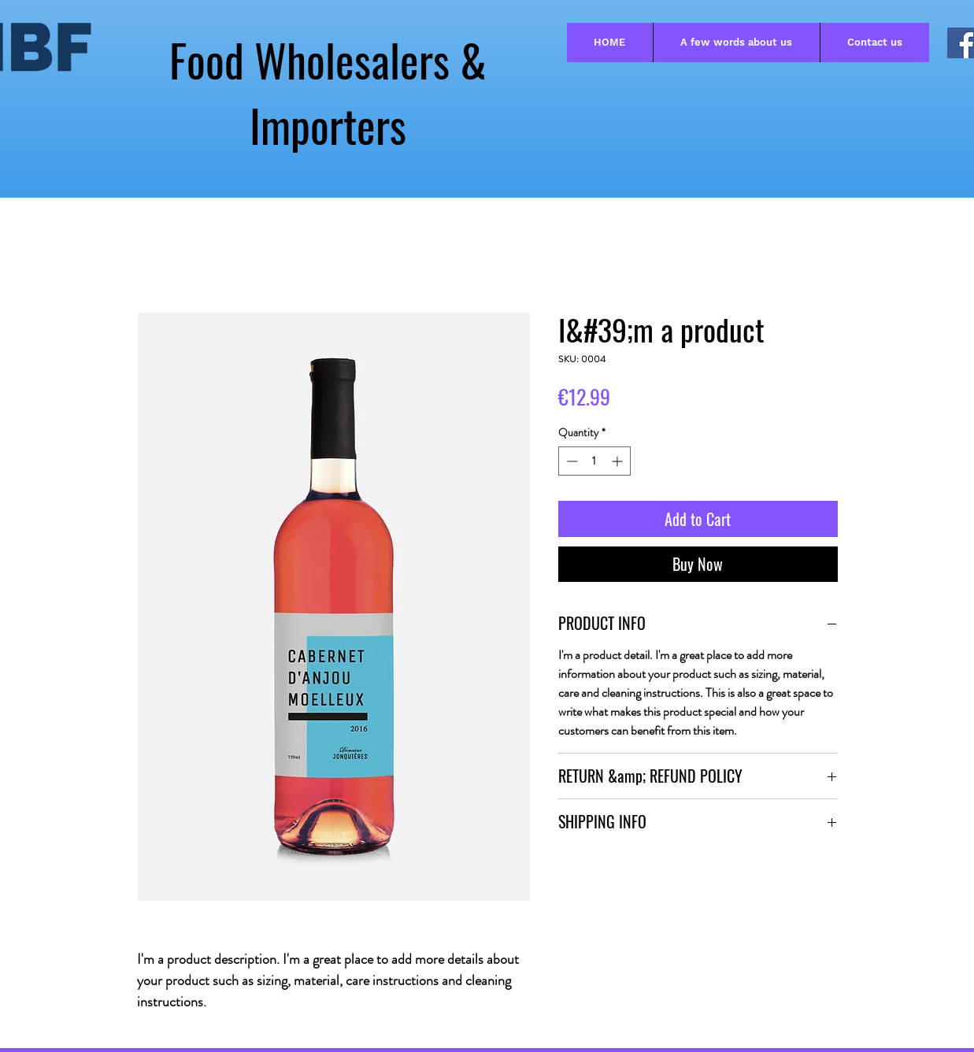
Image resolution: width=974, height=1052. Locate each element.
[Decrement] (570, 461)
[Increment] (618, 461)
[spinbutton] (594, 461)
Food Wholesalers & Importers (328, 92)
